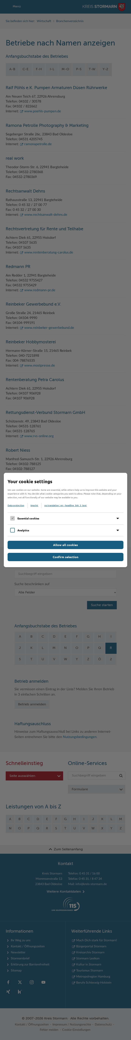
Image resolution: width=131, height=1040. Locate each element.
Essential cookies (28, 518)
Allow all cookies (65, 545)
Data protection (16, 505)
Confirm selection (65, 557)
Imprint (34, 505)
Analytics (23, 530)
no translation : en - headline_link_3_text (65, 505)
